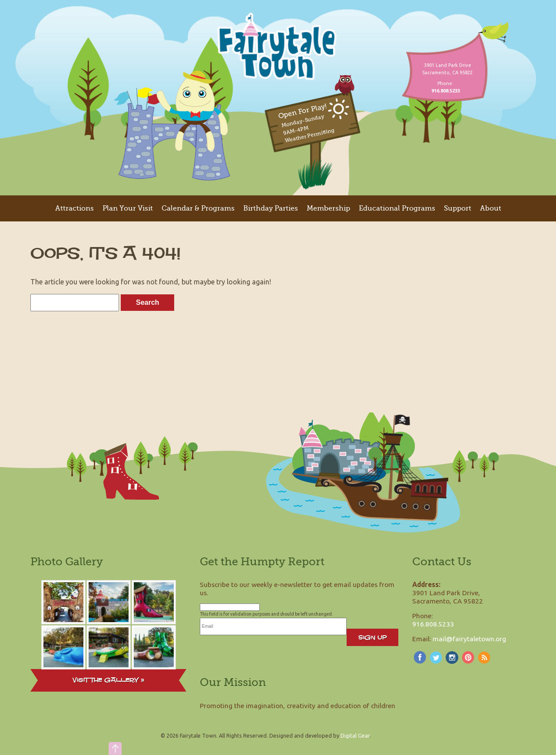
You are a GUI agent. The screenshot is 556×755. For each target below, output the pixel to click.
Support (457, 208)
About (490, 208)
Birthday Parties (270, 208)
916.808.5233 (433, 624)
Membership (328, 208)
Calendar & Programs (198, 208)
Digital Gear (355, 735)
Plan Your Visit (128, 208)
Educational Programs (397, 208)
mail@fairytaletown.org (469, 639)
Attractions (74, 208)
